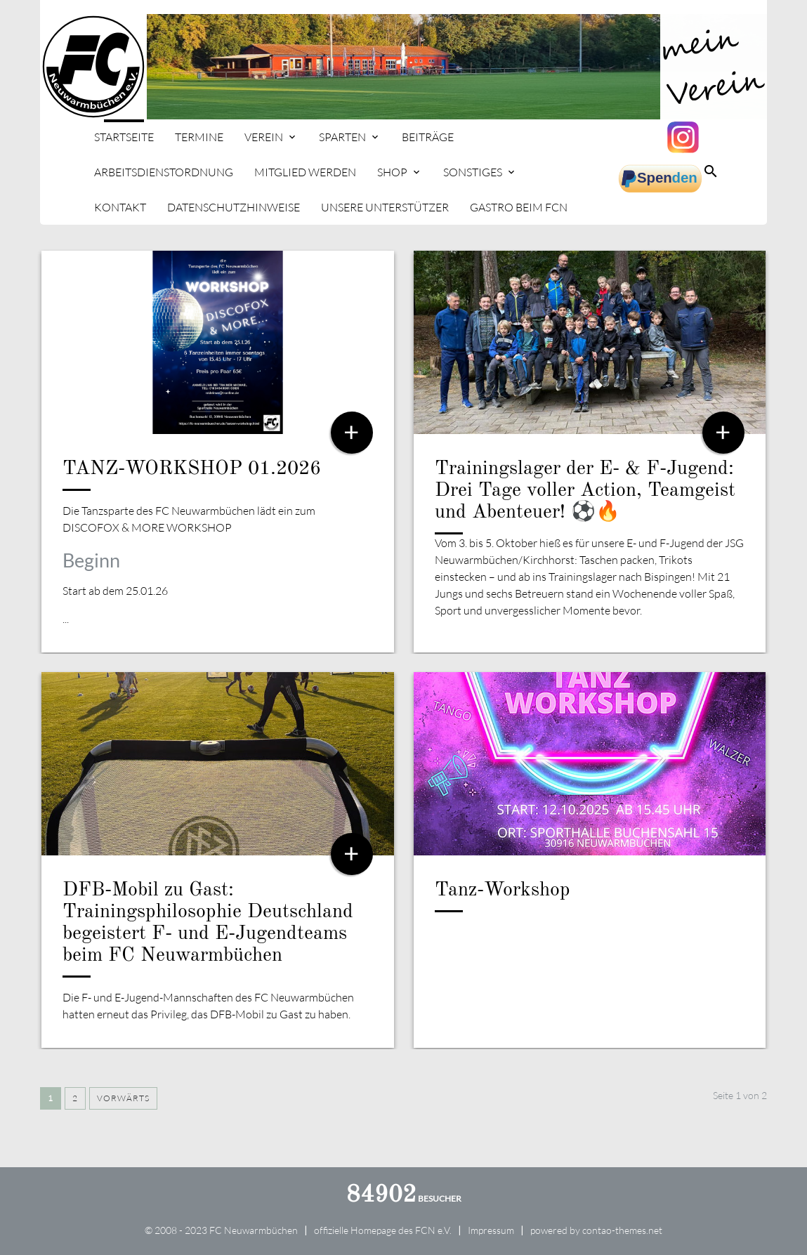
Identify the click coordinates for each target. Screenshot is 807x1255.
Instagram (684, 137)
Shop (392, 172)
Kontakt (120, 207)
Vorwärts (123, 1098)
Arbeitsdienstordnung (163, 172)
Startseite (124, 137)
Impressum (491, 1230)
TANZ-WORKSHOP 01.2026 (192, 469)
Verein (263, 137)
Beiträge (428, 137)
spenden (660, 179)
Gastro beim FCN (518, 207)
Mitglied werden (305, 172)
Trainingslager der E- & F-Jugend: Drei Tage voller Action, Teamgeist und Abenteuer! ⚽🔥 (585, 491)
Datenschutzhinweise (233, 207)
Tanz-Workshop (502, 890)
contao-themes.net (622, 1230)
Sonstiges (472, 172)
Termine (199, 137)
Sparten (342, 137)
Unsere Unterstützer (385, 207)
